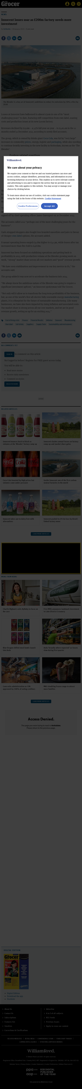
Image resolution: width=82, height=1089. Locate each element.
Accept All (49, 206)
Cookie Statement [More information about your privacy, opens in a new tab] (53, 198)
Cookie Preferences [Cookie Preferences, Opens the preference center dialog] (28, 206)
